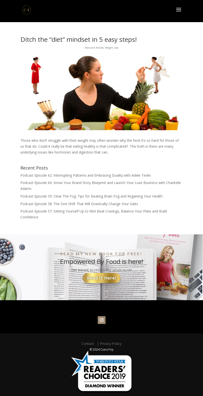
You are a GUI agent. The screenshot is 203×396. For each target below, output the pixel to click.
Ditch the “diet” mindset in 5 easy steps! (78, 39)
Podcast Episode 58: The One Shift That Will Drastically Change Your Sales (79, 203)
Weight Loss (111, 47)
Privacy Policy (111, 343)
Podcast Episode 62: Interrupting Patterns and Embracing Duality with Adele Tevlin (85, 175)
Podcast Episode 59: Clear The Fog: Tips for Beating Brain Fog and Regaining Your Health (91, 196)
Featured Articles (94, 47)
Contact (88, 343)
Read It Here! (101, 278)
